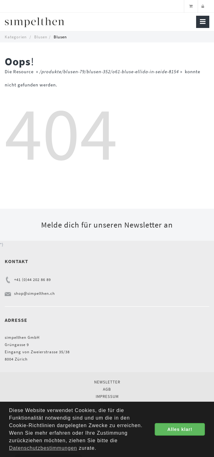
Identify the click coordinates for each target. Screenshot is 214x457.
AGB (107, 389)
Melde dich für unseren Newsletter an (107, 225)
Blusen (40, 37)
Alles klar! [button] (179, 429)
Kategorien (16, 37)
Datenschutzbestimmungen (43, 448)
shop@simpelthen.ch (34, 293)
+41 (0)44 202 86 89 (32, 279)
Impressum (107, 396)
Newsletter (107, 382)
